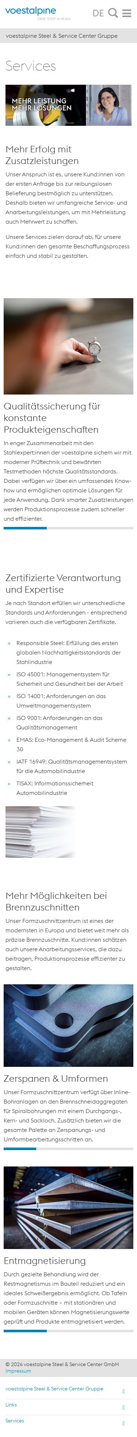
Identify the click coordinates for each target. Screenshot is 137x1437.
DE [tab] (98, 13)
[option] (68, 410)
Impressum (18, 1371)
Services (14, 1420)
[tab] (113, 13)
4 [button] (117, 1149)
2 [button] (68, 528)
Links (11, 1404)
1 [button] (25, 528)
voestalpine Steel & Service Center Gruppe (54, 1388)
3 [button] (111, 528)
